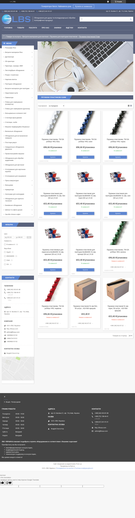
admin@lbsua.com (13, 332)
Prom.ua (79, 464)
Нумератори (9, 189)
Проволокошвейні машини (14, 154)
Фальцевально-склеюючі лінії (15, 113)
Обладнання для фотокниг (14, 165)
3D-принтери (9, 61)
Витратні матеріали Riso (14, 52)
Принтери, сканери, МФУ (14, 66)
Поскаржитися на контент (65, 468)
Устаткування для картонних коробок (15, 170)
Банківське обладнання (13, 205)
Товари (20, 28)
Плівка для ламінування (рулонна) (17, 109)
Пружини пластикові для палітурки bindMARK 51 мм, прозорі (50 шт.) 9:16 (85, 252)
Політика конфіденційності (84, 468)
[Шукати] (130, 19)
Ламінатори (9, 97)
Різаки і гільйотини (11, 75)
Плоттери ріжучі (11, 142)
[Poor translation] (9, 483)
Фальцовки (9, 185)
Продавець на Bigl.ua (67, 466)
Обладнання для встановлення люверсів (16, 137)
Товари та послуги (13, 37)
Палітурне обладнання (13, 84)
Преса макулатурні (12, 180)
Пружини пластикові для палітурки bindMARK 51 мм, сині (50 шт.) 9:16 (117, 195)
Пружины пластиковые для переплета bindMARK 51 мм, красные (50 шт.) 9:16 (53, 252)
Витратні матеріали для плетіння (35, 37)
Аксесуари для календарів (14, 194)
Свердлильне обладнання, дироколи (14, 148)
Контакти (82, 28)
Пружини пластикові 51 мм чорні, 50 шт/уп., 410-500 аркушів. (118, 308)
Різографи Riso (10, 48)
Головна (8, 28)
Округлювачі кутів (11, 93)
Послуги (33, 28)
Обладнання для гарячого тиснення (14, 200)
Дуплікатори (9, 57)
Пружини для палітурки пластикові (63, 37)
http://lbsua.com (12, 329)
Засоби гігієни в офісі (12, 214)
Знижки (57, 28)
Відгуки (69, 28)
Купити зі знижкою (83, 6)
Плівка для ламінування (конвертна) (13, 103)
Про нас (45, 28)
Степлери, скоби (11, 122)
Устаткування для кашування (15, 176)
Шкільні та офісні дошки (13, 210)
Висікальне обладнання (13, 131)
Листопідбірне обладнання (14, 70)
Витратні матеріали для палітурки (17, 88)
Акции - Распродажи (13, 402)
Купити (52, 157)
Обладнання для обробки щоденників (14, 159)
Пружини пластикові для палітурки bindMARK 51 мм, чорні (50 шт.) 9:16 (85, 195)
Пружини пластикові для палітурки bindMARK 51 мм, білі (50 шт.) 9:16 (53, 195)
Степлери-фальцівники (13, 118)
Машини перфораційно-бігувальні (17, 127)
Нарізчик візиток (11, 79)
